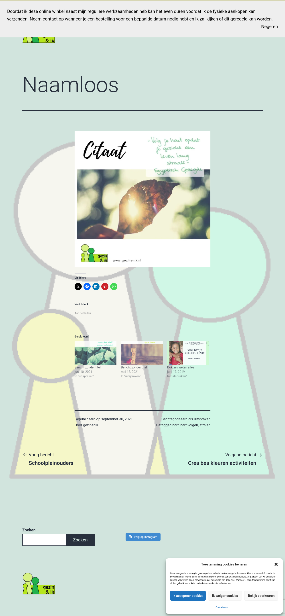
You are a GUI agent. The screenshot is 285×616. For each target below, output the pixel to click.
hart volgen (189, 425)
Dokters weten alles (180, 367)
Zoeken (29, 530)
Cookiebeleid (222, 607)
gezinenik (90, 425)
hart (175, 425)
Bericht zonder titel (88, 367)
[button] (276, 564)
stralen (205, 425)
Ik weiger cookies (225, 596)
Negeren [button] (269, 26)
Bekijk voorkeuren (261, 596)
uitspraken (202, 419)
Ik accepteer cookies (188, 596)
